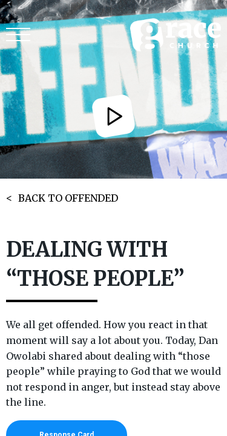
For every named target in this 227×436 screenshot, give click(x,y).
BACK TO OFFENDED (68, 198)
